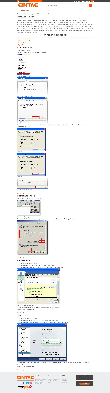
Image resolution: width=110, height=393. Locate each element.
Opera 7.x (21, 45)
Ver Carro (64, 377)
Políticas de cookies (52, 380)
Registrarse (86, 1)
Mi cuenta (64, 379)
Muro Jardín (64, 382)
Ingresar (77, 1)
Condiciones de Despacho (41, 377)
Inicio (19, 10)
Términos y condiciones (53, 379)
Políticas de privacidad (53, 377)
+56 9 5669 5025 (23, 1)
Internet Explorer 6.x (24, 41)
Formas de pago (39, 380)
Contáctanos (38, 383)
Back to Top (20, 193)
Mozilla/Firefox (22, 43)
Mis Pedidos (64, 380)
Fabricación (51, 382)
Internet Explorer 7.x (24, 39)
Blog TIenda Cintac (39, 385)
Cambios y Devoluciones (40, 379)
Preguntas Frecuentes (40, 382)
